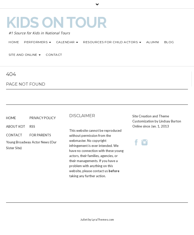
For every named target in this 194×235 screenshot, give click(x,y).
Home (11, 118)
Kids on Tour (56, 22)
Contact (14, 135)
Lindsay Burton (170, 121)
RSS (32, 126)
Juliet (84, 219)
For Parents (40, 135)
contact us (100, 171)
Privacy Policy (43, 118)
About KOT (15, 126)
